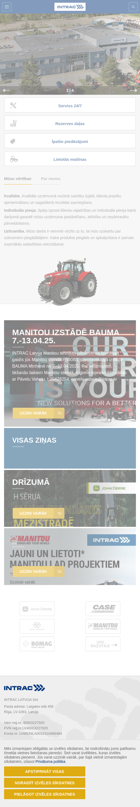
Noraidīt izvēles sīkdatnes (45, 783)
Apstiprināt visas (44, 771)
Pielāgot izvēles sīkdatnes (44, 794)
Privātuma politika (50, 761)
